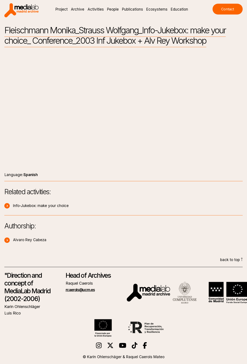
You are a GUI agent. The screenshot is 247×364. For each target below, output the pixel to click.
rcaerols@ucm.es (80, 289)
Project (61, 9)
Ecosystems (156, 9)
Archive (77, 9)
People (113, 9)
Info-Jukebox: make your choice (36, 206)
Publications (132, 9)
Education (179, 9)
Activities (96, 9)
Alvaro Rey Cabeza (25, 240)
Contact (227, 9)
